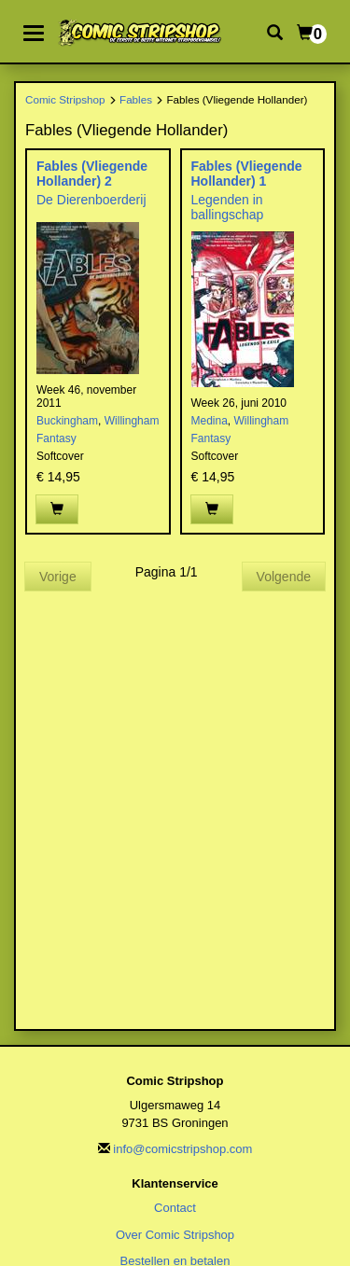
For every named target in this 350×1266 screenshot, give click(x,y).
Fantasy (56, 438)
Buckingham (67, 420)
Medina (209, 420)
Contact (175, 1208)
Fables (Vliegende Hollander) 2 (91, 173)
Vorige (58, 576)
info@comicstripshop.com (182, 1149)
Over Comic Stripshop (175, 1235)
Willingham (132, 420)
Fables (135, 99)
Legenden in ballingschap (227, 206)
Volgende (284, 576)
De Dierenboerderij (91, 199)
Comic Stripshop (65, 99)
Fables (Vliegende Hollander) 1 (246, 173)
